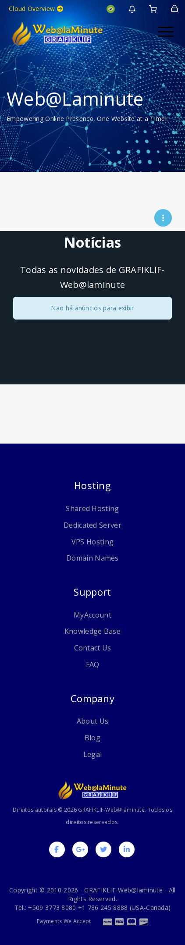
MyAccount (92, 615)
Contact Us (92, 648)
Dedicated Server (92, 525)
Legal (92, 754)
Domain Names (92, 558)
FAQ (93, 664)
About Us (92, 721)
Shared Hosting (92, 508)
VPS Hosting (92, 542)
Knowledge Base (92, 631)
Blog (92, 737)
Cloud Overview (36, 8)
